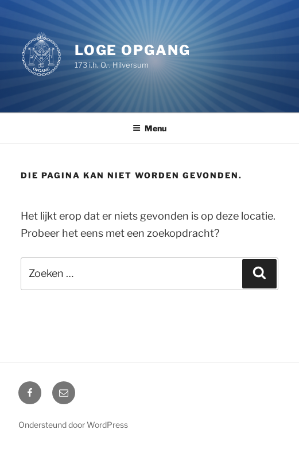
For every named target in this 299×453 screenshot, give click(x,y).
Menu (149, 128)
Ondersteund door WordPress (73, 424)
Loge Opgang (133, 50)
